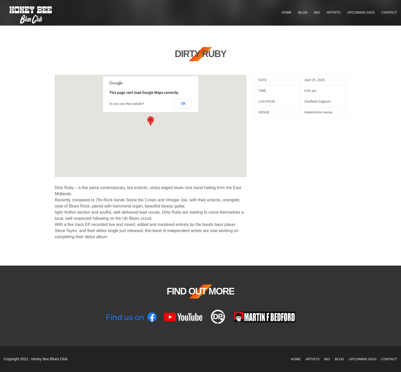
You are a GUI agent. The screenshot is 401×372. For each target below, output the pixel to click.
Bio (317, 12)
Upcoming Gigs (361, 12)
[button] (150, 121)
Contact (389, 12)
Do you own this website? (126, 104)
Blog (302, 12)
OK (183, 104)
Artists (334, 12)
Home (287, 12)
